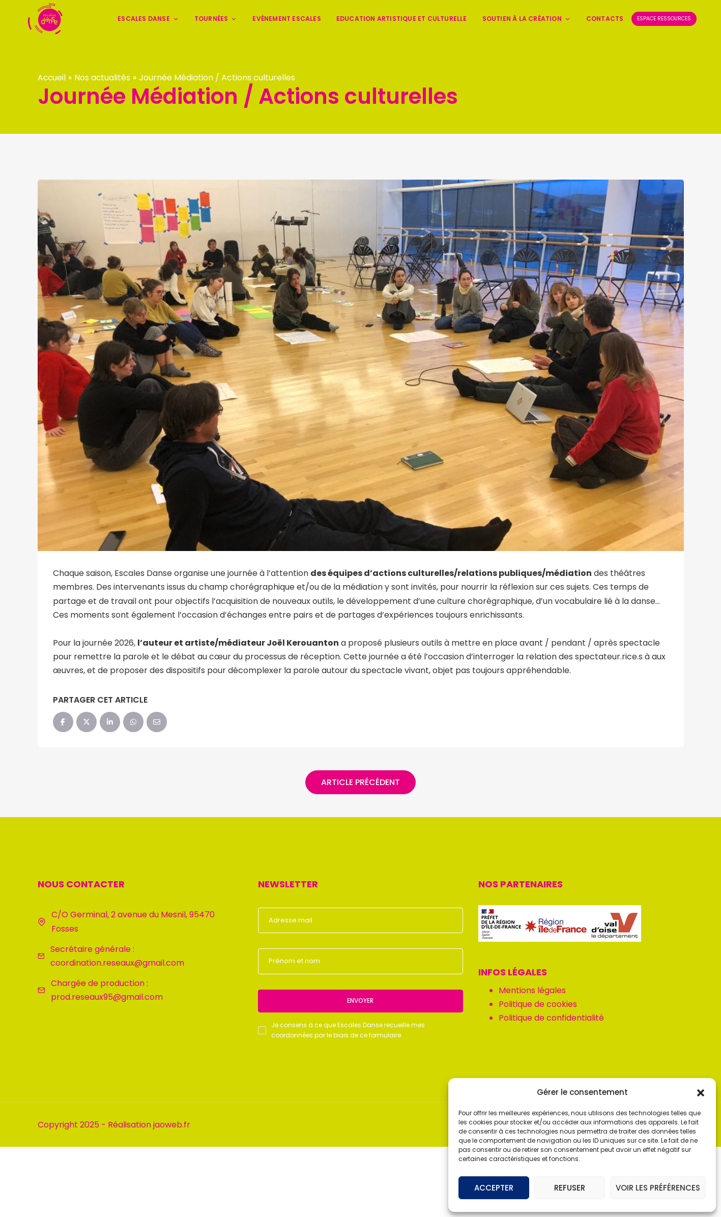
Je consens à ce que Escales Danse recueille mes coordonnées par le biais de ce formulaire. (348, 1030)
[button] (701, 1092)
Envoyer (360, 1000)
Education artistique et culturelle (401, 18)
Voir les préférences (658, 1187)
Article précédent (360, 782)
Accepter (493, 1187)
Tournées (216, 18)
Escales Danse (148, 18)
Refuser (569, 1187)
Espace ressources (664, 18)
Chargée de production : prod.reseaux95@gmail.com (107, 990)
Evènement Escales (286, 18)
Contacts (605, 18)
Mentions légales (532, 990)
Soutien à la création (526, 18)
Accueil (52, 77)
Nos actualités (103, 77)
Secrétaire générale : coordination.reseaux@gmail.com (117, 956)
